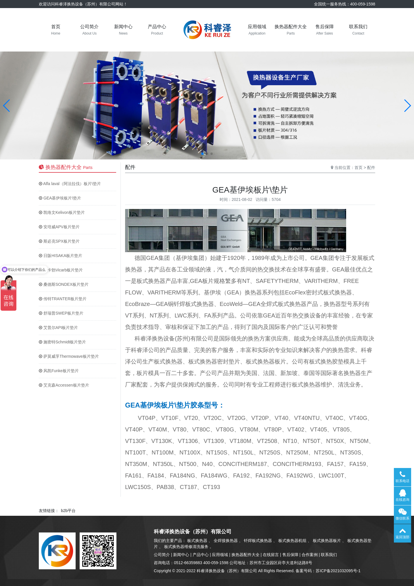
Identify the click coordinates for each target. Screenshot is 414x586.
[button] (7, 105)
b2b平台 (68, 510)
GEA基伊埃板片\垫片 (60, 198)
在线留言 (271, 554)
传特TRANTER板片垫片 (63, 298)
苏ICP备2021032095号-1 (338, 570)
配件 (371, 167)
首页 (358, 167)
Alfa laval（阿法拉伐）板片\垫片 (70, 183)
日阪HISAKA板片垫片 (60, 255)
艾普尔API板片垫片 (58, 327)
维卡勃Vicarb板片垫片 (61, 270)
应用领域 (220, 554)
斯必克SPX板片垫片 (59, 241)
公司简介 (162, 554)
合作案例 (310, 554)
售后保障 (290, 554)
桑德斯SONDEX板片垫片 (64, 284)
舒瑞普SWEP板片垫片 (61, 313)
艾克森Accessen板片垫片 (64, 385)
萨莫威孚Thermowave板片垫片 (69, 356)
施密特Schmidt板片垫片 (62, 342)
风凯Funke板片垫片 (59, 370)
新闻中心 (181, 554)
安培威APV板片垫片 (59, 226)
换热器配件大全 (245, 554)
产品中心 (201, 554)
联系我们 (329, 554)
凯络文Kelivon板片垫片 (62, 212)
